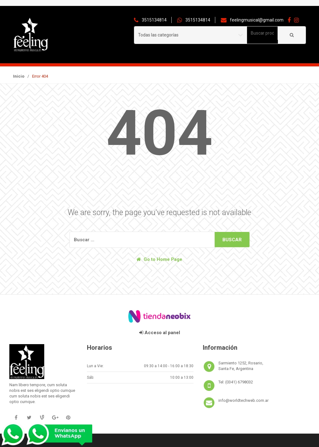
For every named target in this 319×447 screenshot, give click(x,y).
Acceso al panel (159, 332)
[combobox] (262, 33)
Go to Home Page (159, 259)
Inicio (18, 76)
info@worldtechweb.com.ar (243, 400)
